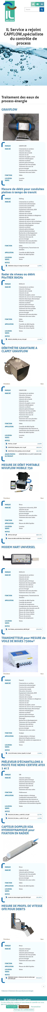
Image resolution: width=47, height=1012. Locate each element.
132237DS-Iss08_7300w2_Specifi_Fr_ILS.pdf (19, 753)
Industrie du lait (24, 155)
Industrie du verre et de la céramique (30, 221)
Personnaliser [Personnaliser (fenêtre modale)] (36, 1007)
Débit (20, 175)
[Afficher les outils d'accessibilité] (42, 4)
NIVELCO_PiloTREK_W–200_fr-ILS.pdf (17, 339)
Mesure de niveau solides (26, 614)
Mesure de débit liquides (26, 254)
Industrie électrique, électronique (29, 223)
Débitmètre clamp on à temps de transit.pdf (18, 265)
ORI (20, 775)
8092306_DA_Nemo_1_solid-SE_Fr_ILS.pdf (18, 814)
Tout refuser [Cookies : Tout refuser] (24, 1007)
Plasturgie (22, 718)
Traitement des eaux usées (27, 172)
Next (42, 384)
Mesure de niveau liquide (26, 328)
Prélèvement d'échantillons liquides (30, 803)
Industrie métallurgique (26, 159)
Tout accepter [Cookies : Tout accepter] (12, 1007)
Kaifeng (21, 199)
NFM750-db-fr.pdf (12, 535)
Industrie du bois (24, 577)
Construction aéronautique (27, 204)
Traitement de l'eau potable (27, 164)
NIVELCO (22, 284)
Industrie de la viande (25, 153)
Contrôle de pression (25, 602)
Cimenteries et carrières (26, 149)
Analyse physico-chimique (27, 736)
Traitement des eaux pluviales (28, 170)
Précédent (7, 384)
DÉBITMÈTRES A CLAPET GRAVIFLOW (30, 454)
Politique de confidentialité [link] (24, 1010)
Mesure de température (26, 618)
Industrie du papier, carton (27, 157)
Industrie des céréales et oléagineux (30, 215)
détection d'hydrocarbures (27, 738)
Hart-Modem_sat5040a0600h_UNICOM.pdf (18, 629)
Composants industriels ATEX (28, 797)
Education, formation (25, 395)
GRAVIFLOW (22, 146)
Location (21, 178)
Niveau (21, 321)
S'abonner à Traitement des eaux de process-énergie (17, 991)
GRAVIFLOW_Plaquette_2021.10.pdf (17, 447)
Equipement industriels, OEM (28, 209)
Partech (21, 680)
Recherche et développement (28, 233)
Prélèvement (23, 792)
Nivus (20, 504)
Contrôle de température (26, 604)
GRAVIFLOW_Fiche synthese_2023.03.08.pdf (19, 451)
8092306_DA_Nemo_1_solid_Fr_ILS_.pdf (18, 818)
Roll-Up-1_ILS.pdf (12, 443)
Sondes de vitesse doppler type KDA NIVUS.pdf (19, 897)
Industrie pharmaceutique (27, 231)
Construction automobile (26, 206)
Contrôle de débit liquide (26, 252)
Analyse (21, 733)
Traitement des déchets (26, 413)
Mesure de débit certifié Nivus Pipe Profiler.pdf (19, 538)
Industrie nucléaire (25, 160)
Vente (21, 180)
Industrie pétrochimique (26, 162)
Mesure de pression (25, 616)
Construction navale (25, 207)
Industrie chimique (25, 151)
